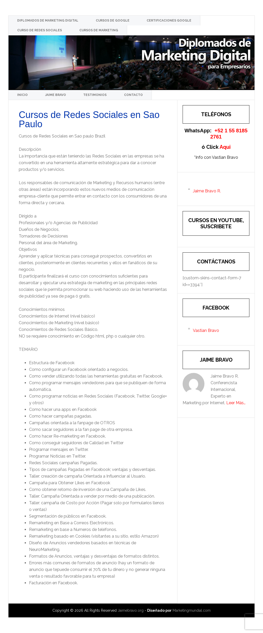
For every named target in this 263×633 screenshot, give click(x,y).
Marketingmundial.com (192, 610)
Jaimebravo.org (131, 610)
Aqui (225, 147)
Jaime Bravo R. (207, 191)
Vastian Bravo (206, 330)
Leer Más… (236, 402)
